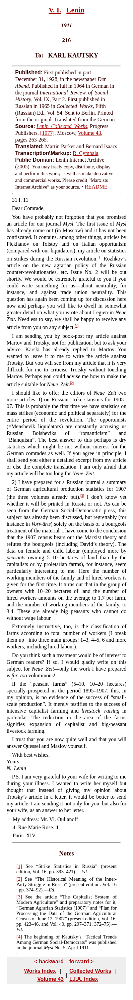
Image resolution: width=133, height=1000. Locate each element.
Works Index (40, 971)
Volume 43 (89, 133)
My (16, 819)
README (96, 187)
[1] (99, 257)
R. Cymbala (85, 153)
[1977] (47, 133)
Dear (17, 208)
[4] (76, 326)
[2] (72, 383)
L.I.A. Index (83, 979)
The (28, 936)
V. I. (55, 10)
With (17, 755)
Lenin (75, 10)
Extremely (23, 626)
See (28, 866)
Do (15, 655)
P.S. (16, 776)
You (16, 217)
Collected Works (90, 971)
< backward (49, 961)
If (14, 684)
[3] (82, 495)
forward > (81, 961)
